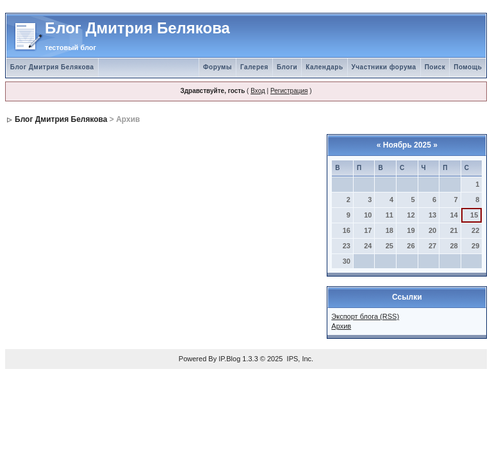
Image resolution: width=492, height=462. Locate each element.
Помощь (468, 67)
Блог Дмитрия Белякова (52, 67)
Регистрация (289, 90)
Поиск (435, 67)
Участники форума (384, 67)
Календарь (324, 67)
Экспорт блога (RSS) (365, 316)
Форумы (217, 67)
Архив (341, 326)
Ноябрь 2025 (407, 145)
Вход (257, 90)
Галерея (254, 67)
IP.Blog (229, 359)
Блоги (287, 67)
